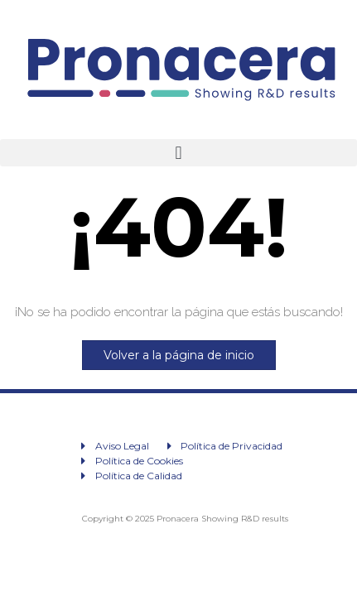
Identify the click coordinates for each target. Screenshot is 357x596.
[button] (178, 152)
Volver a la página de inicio (179, 355)
